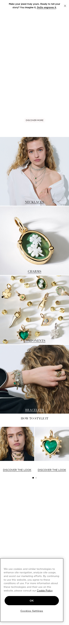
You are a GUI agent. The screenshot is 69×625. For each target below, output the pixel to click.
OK (32, 600)
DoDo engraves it (46, 7)
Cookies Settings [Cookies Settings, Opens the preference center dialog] (31, 610)
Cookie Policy (44, 590)
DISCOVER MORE (34, 120)
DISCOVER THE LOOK (17, 469)
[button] (65, 6)
